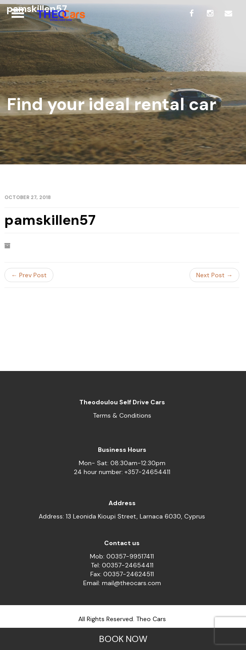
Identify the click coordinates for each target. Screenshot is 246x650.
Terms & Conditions (122, 415)
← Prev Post (29, 275)
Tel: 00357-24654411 (122, 565)
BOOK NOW (123, 638)
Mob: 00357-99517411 (122, 556)
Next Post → (214, 275)
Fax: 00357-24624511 (122, 574)
